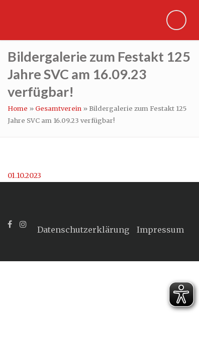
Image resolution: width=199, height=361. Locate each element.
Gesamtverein (58, 108)
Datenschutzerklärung (83, 230)
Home (18, 108)
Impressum (160, 230)
